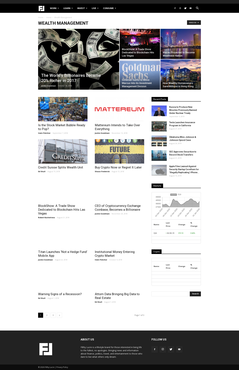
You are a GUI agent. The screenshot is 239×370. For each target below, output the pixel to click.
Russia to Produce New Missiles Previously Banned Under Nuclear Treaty (183, 110)
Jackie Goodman (48, 86)
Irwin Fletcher (44, 133)
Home (40, 17)
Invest (82, 8)
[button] (197, 8)
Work (54, 8)
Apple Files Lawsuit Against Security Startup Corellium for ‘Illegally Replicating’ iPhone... (184, 169)
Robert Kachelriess (46, 217)
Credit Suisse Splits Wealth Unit (60, 167)
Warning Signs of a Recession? (60, 294)
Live (95, 8)
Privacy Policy (62, 367)
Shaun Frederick (102, 171)
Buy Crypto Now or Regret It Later (118, 167)
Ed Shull (41, 171)
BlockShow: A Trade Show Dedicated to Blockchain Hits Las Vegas (61, 209)
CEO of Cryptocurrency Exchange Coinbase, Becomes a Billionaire (118, 207)
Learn (68, 8)
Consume (109, 8)
